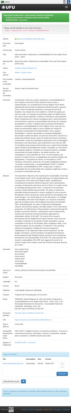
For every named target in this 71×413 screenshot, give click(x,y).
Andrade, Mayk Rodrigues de (25, 68)
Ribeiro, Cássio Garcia (23, 72)
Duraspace (57, 410)
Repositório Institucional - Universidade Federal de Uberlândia (28, 15)
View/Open (62, 374)
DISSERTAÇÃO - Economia (16, 20)
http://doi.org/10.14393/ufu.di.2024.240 (29, 313)
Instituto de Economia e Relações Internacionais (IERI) (27, 18)
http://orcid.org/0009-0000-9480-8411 (31, 39)
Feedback (66, 410)
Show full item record (11, 381)
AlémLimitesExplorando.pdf (13, 363)
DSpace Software (28, 410)
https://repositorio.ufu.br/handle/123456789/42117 (33, 320)
